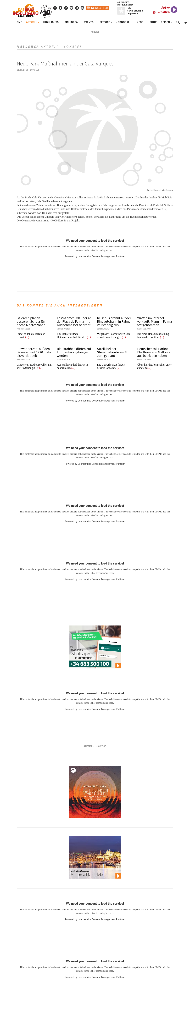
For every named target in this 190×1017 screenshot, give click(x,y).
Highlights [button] (51, 22)
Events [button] (88, 22)
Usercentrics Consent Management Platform (101, 256)
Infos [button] (139, 22)
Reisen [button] (165, 22)
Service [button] (105, 22)
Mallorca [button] (71, 22)
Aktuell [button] (31, 22)
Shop (153, 22)
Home (18, 22)
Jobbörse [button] (123, 22)
